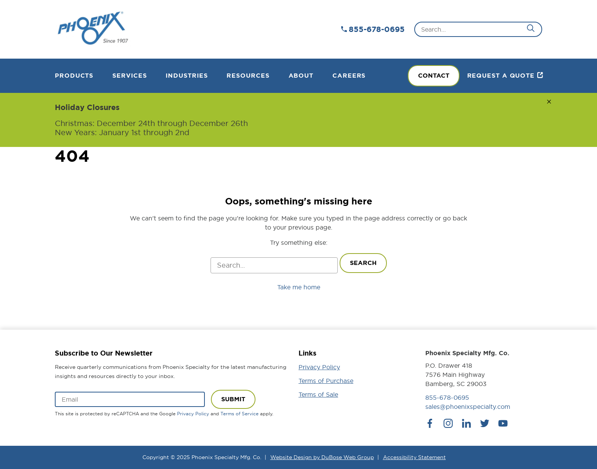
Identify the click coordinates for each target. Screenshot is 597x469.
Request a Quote (501, 76)
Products (74, 76)
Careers (349, 76)
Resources (248, 76)
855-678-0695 (377, 29)
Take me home (298, 287)
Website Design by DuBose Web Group (322, 457)
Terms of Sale (318, 394)
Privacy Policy (193, 413)
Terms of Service (239, 413)
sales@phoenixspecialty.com (467, 406)
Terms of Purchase (325, 380)
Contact (433, 76)
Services (129, 76)
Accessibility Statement (414, 457)
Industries (187, 76)
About (301, 76)
